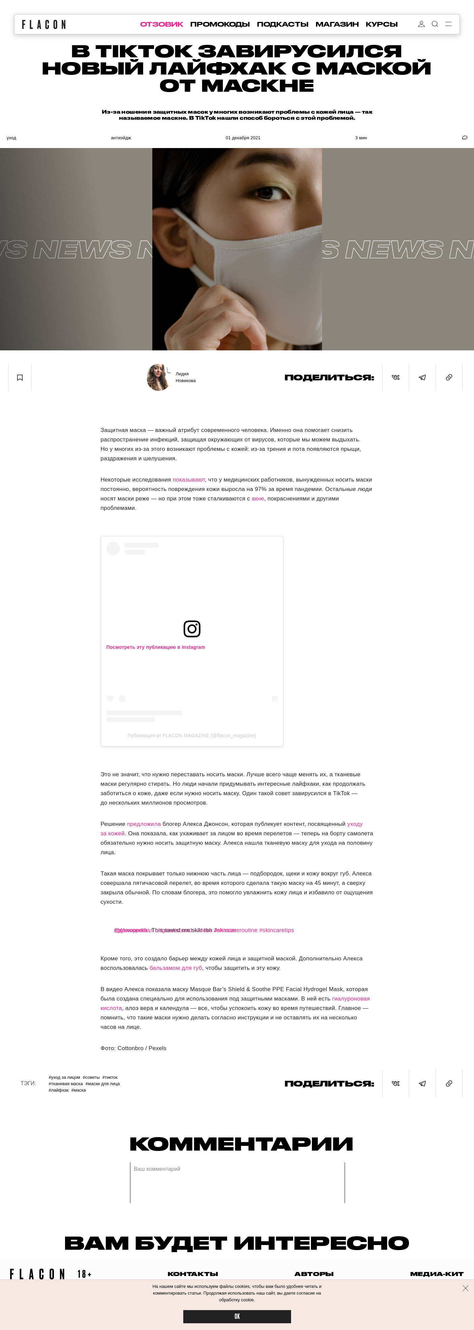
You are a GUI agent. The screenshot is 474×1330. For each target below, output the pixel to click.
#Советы (91, 1077)
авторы (314, 1274)
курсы (382, 24)
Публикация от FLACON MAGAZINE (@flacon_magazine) (192, 735)
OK (237, 1316)
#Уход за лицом (64, 1077)
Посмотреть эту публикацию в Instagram (156, 647)
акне (258, 498)
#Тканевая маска (66, 1083)
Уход (11, 137)
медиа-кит (437, 1274)
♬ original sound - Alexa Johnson (192, 930)
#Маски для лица (103, 1083)
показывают (189, 479)
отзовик (161, 24)
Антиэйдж (121, 137)
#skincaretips (276, 930)
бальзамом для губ (176, 968)
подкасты (283, 24)
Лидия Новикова (186, 377)
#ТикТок (110, 1077)
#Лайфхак (58, 1090)
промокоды (220, 24)
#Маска (78, 1090)
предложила (144, 824)
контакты (193, 1274)
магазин (337, 24)
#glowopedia (131, 930)
